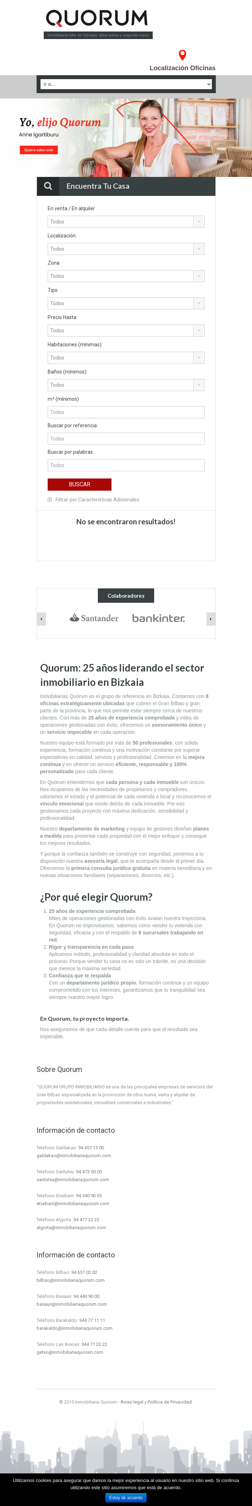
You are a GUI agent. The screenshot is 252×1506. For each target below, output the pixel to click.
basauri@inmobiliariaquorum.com (72, 1304)
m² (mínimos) (63, 399)
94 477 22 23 (86, 1219)
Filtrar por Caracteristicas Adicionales (93, 499)
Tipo (53, 290)
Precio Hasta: (62, 317)
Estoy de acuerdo (126, 1497)
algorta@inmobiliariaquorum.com (71, 1227)
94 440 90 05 (89, 1195)
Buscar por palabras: (71, 452)
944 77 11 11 (92, 1320)
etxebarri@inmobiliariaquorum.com (73, 1203)
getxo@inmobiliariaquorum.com (70, 1352)
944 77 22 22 (94, 1344)
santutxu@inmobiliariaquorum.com (73, 1179)
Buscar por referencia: (73, 425)
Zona (54, 263)
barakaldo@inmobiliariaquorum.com (75, 1328)
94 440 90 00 (86, 1296)
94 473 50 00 (89, 1171)
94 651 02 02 (84, 1272)
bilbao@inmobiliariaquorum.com (71, 1280)
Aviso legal (131, 1402)
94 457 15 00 (91, 1147)
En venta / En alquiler (71, 208)
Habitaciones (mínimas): (75, 344)
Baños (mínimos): (67, 372)
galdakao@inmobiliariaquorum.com (74, 1155)
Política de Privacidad (170, 1402)
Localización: (62, 236)
